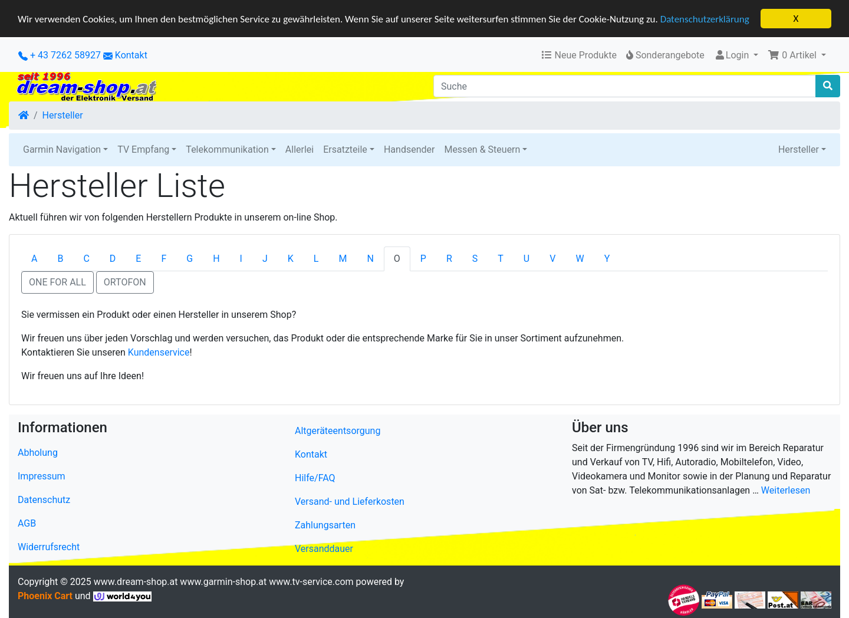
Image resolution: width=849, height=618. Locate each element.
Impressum (41, 476)
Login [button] (732, 55)
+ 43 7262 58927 (59, 55)
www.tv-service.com (311, 581)
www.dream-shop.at (136, 581)
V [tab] (552, 258)
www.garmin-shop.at (223, 581)
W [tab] (579, 258)
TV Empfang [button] (143, 149)
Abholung (38, 452)
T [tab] (501, 258)
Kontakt (131, 55)
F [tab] (163, 258)
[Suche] (624, 86)
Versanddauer (324, 548)
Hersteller (62, 115)
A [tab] (34, 258)
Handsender (409, 149)
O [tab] (397, 258)
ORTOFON (125, 282)
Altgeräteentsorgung (337, 430)
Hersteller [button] (798, 149)
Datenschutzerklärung (704, 18)
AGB (27, 523)
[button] (797, 55)
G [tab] (189, 258)
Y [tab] (607, 258)
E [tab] (138, 258)
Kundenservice (159, 352)
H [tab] (216, 258)
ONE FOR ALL (57, 282)
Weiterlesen (785, 490)
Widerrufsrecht (49, 547)
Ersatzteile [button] (345, 149)
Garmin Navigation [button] (62, 149)
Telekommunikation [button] (227, 149)
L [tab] (316, 258)
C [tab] (86, 258)
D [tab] (113, 258)
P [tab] (423, 258)
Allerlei (299, 149)
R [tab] (449, 258)
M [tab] (342, 258)
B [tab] (60, 258)
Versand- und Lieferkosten (349, 501)
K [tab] (291, 258)
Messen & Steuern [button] (482, 149)
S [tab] (475, 258)
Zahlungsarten (325, 525)
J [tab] (265, 258)
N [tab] (370, 258)
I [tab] (241, 258)
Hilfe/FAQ (315, 478)
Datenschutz (44, 499)
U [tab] (526, 258)
